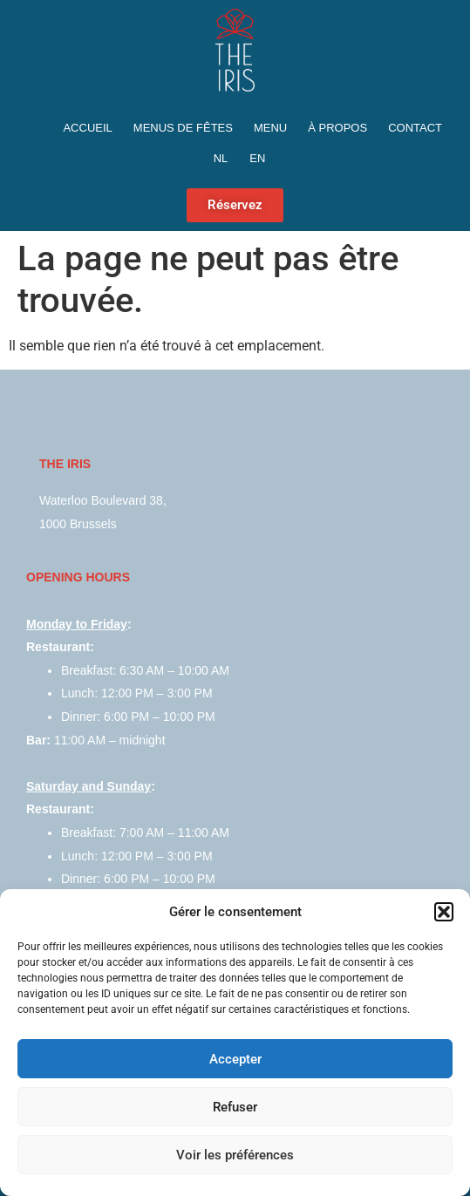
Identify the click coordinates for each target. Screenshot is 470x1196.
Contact (415, 127)
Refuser (235, 1107)
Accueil (87, 127)
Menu (270, 127)
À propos (337, 127)
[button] (444, 912)
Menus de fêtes (183, 127)
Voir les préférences (235, 1155)
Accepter (235, 1059)
